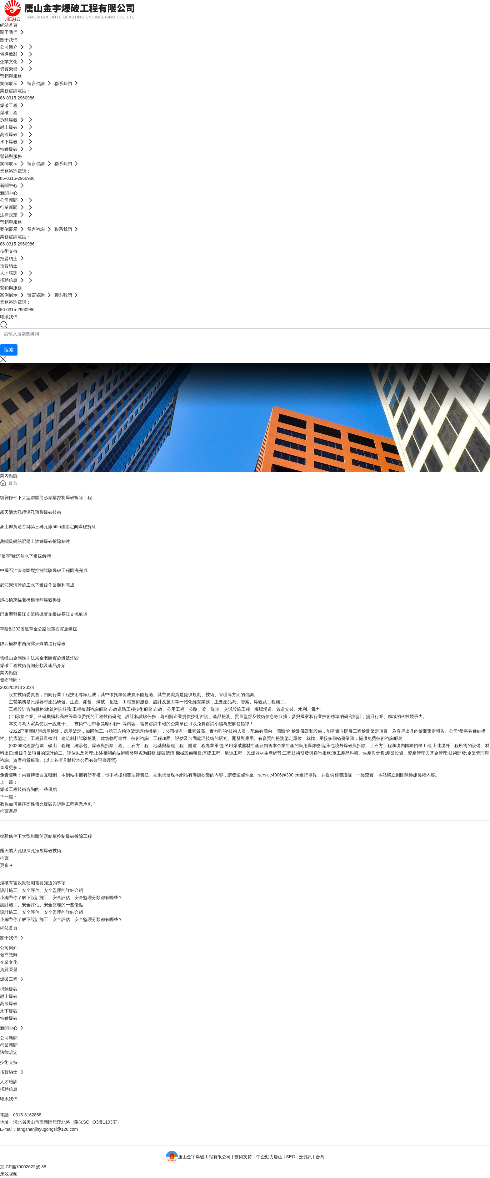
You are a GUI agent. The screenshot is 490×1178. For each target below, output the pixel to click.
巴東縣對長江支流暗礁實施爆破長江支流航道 (44, 614)
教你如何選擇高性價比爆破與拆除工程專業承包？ (48, 803)
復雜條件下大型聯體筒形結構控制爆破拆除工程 (46, 497)
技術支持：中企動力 (254, 1156)
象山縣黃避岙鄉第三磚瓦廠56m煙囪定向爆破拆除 (48, 526)
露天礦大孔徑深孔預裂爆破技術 (30, 512)
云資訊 (305, 1156)
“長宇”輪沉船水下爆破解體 (25, 556)
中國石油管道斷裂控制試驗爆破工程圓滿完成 (44, 570)
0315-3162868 (27, 1114)
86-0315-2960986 (17, 97)
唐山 (278, 1156)
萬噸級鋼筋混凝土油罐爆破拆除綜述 (35, 541)
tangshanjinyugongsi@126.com (47, 1129)
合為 (320, 1156)
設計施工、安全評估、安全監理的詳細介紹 (41, 890)
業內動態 (9, 475)
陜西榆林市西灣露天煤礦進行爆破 (33, 643)
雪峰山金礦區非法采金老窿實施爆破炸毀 (39, 657)
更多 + (6, 865)
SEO (290, 1156)
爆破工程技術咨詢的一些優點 (28, 789)
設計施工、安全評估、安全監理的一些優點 (41, 904)
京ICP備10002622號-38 (23, 1166)
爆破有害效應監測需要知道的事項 (33, 882)
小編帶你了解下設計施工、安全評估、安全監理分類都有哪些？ (61, 897)
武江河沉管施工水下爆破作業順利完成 (37, 585)
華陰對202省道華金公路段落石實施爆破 (38, 628)
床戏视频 (9, 1173)
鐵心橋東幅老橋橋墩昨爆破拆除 (30, 599)
